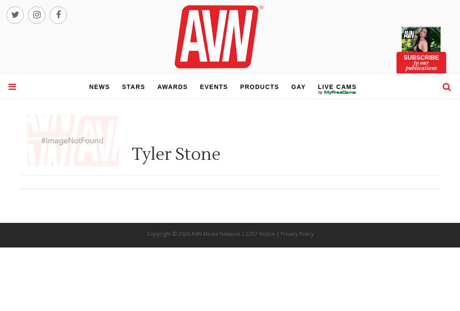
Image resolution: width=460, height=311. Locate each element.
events (214, 86)
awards (172, 86)
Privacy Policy (297, 234)
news (99, 86)
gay (298, 86)
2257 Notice (260, 234)
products (259, 86)
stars (134, 86)
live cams (337, 92)
